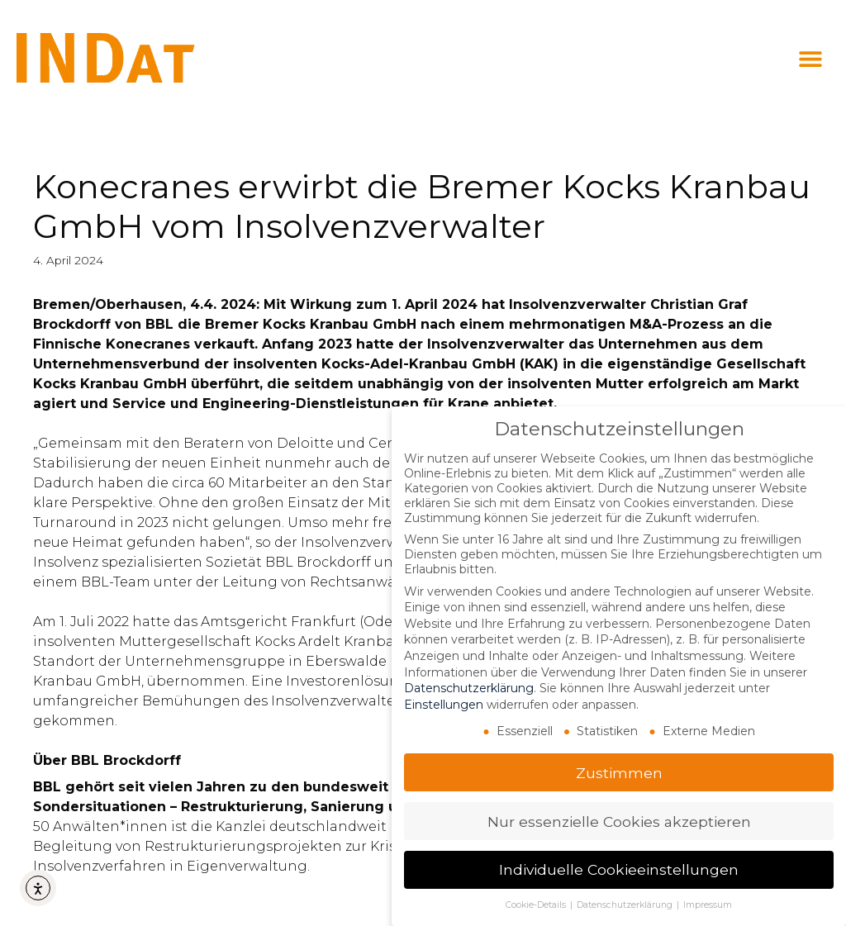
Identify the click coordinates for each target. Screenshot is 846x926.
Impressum (707, 905)
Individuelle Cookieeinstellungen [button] (619, 869)
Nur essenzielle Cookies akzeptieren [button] (619, 821)
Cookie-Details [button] (537, 905)
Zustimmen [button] (619, 772)
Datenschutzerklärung (469, 688)
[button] (810, 59)
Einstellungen (443, 704)
